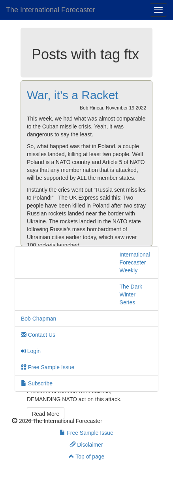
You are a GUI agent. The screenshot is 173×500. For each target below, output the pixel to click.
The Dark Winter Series (131, 294)
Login (31, 351)
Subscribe (37, 383)
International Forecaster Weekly (135, 262)
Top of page (87, 456)
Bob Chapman (38, 318)
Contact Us (38, 335)
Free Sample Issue (47, 367)
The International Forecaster (50, 10)
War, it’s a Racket (72, 95)
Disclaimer (86, 445)
